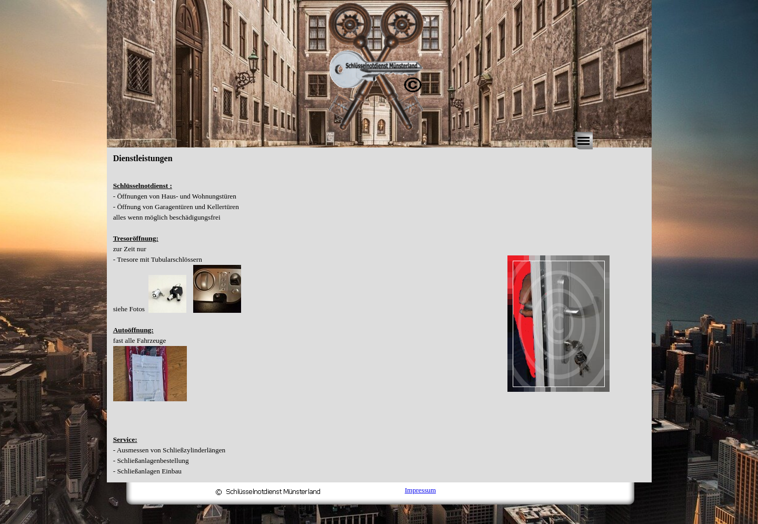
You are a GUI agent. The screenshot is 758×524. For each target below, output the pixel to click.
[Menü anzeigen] (584, 141)
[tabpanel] (289, 323)
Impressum (420, 490)
